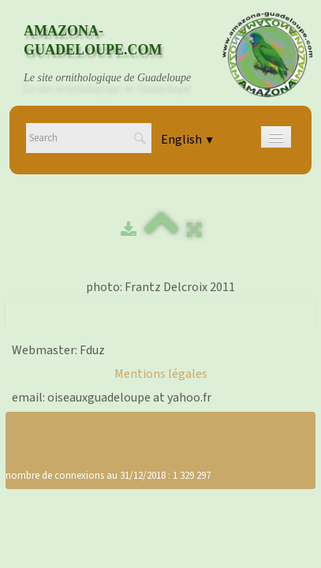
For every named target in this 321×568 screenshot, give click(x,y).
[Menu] (276, 137)
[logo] (122, 54)
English (188, 139)
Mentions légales (160, 374)
